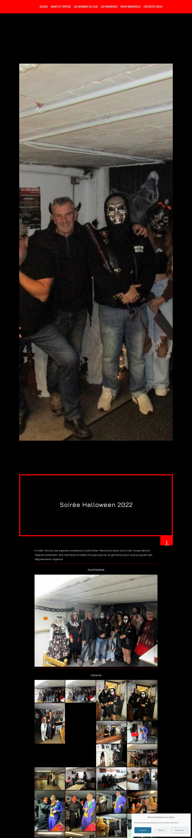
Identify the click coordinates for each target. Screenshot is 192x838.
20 (111, 660)
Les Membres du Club (86, 6)
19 (109, 660)
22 (116, 660)
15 (100, 660)
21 (114, 660)
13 (96, 660)
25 (123, 660)
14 (98, 660)
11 (91, 660)
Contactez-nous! (152, 6)
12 (93, 660)
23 (118, 660)
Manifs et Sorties (61, 6)
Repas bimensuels (130, 6)
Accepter (142, 830)
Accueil (44, 6)
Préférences (179, 830)
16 (102, 660)
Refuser (161, 830)
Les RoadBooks (109, 6)
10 (89, 660)
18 (107, 660)
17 (105, 660)
